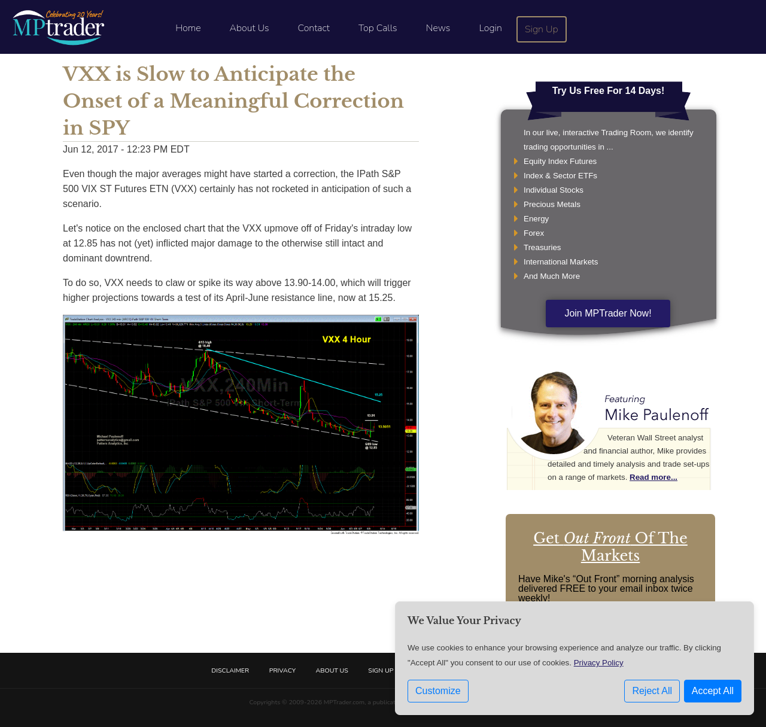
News (438, 28)
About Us (249, 28)
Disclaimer (230, 670)
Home (187, 28)
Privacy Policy (599, 662)
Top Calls (377, 28)
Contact (314, 28)
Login (490, 28)
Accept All (713, 691)
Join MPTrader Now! (607, 313)
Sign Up (541, 29)
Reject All (652, 691)
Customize (438, 691)
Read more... (653, 477)
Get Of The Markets (610, 547)
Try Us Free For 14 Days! (608, 91)
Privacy (282, 670)
